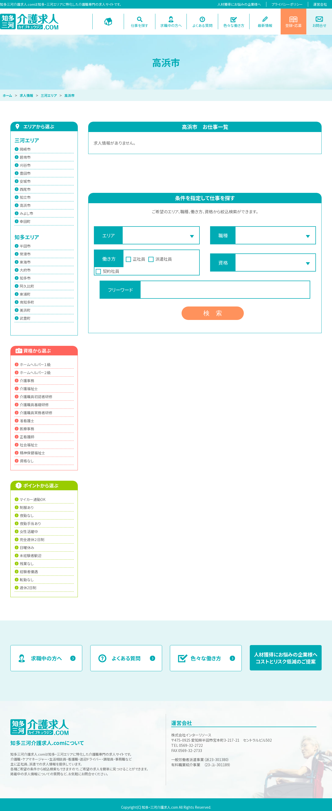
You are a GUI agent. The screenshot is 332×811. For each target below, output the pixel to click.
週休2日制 (28, 587)
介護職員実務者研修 (36, 412)
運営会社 (320, 4)
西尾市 (25, 189)
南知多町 (27, 302)
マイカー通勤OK (32, 499)
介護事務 (27, 380)
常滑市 (25, 254)
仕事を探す (139, 25)
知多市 (25, 278)
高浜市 (25, 205)
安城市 (25, 181)
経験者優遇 (29, 571)
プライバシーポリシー (287, 4)
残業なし (27, 563)
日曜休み (27, 547)
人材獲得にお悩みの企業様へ (239, 4)
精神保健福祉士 (32, 452)
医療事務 (27, 428)
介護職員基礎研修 (34, 404)
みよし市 (26, 213)
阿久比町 (27, 286)
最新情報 (265, 25)
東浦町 (25, 294)
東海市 (25, 262)
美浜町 (25, 310)
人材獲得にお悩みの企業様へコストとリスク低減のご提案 (285, 658)
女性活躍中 (29, 531)
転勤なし (27, 579)
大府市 (25, 270)
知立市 (25, 197)
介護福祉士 (29, 388)
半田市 (25, 246)
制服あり (27, 507)
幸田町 (25, 221)
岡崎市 (25, 149)
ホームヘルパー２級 (35, 372)
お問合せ (319, 25)
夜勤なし (27, 515)
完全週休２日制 (32, 539)
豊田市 (25, 173)
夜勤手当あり (30, 523)
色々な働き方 (233, 25)
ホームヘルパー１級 (35, 364)
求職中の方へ (171, 25)
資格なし (27, 460)
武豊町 (25, 318)
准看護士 (27, 420)
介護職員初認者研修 (36, 396)
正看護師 (27, 436)
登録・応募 (293, 25)
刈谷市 (25, 165)
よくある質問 (202, 25)
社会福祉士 (29, 444)
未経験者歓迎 (31, 555)
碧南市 (25, 157)
